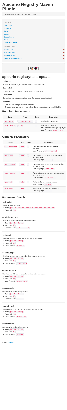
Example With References (13, 58)
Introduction (8, 25)
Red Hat (11, 343)
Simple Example (9, 55)
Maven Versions (9, 52)
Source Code (8, 50)
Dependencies (9, 37)
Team (6, 40)
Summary (7, 28)
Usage (6, 34)
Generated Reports (10, 43)
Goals (6, 31)
